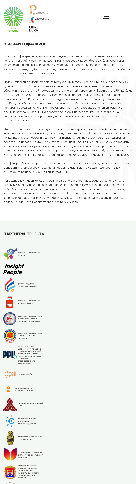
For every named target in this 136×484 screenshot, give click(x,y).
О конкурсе (53, 443)
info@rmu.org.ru (83, 457)
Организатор (54, 457)
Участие (78, 448)
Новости (51, 463)
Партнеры (51, 469)
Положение (80, 437)
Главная (50, 437)
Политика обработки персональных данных (93, 477)
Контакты (52, 448)
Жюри (76, 443)
